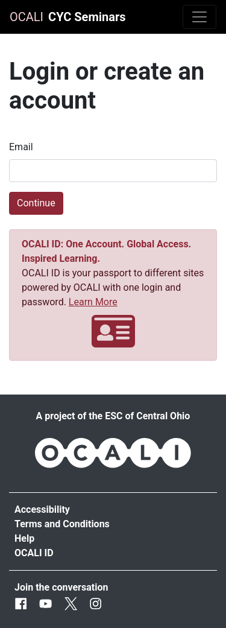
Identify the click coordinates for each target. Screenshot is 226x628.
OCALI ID (34, 553)
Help (24, 538)
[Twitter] (70, 604)
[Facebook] (20, 604)
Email (21, 147)
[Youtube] (45, 604)
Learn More (93, 302)
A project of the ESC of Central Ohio (113, 416)
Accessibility (42, 509)
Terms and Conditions (62, 524)
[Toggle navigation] (199, 17)
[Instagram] (95, 604)
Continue (36, 203)
